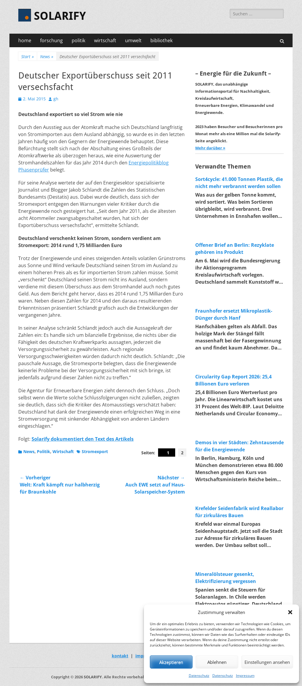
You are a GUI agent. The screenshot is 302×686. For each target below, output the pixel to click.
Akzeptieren (171, 662)
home (24, 40)
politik (78, 40)
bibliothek (161, 40)
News (46, 56)
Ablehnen (216, 662)
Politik (43, 451)
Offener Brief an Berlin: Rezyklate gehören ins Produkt (234, 248)
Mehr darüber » (210, 148)
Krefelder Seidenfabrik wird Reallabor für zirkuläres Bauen (239, 512)
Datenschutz (199, 675)
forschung (51, 40)
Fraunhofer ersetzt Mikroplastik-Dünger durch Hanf (233, 314)
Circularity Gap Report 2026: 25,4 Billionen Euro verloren (233, 380)
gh (55, 99)
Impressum (245, 675)
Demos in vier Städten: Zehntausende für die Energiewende (239, 446)
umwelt (133, 40)
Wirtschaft (63, 451)
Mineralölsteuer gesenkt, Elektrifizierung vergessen (225, 577)
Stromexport (95, 451)
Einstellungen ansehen (267, 662)
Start (27, 56)
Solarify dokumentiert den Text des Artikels (83, 439)
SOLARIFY (60, 15)
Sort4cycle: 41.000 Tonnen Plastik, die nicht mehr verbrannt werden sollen (239, 183)
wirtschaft (105, 40)
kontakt (120, 656)
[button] (290, 612)
